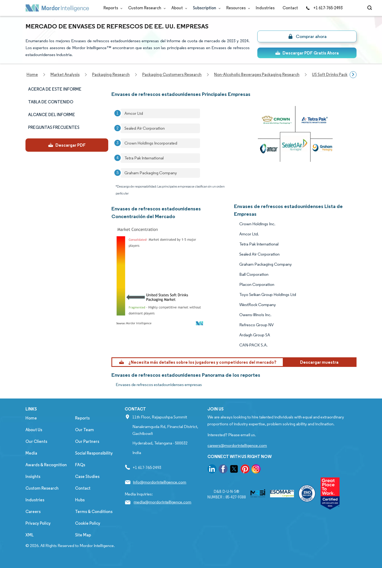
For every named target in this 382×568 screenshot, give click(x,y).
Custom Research (145, 7)
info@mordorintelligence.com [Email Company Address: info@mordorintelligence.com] (159, 482)
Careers (33, 511)
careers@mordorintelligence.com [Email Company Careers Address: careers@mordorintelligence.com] (237, 445)
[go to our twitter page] (233, 469)
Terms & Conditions (93, 511)
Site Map (83, 534)
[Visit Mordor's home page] (57, 8)
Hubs (80, 499)
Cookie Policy (87, 523)
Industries (265, 7)
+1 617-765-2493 (324, 7)
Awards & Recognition (46, 464)
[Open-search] (370, 8)
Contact (290, 7)
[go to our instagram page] (256, 469)
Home (31, 418)
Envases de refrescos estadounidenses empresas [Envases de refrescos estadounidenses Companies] (159, 384)
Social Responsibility (94, 453)
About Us (33, 429)
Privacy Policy (38, 523)
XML (29, 534)
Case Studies (87, 476)
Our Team (84, 429)
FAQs (80, 464)
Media (31, 453)
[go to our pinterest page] (245, 469)
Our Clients (36, 441)
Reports (111, 7)
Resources (237, 7)
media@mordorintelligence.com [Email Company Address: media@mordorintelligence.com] (162, 502)
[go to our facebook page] (223, 469)
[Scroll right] (353, 74)
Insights (32, 476)
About (178, 7)
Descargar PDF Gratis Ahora (307, 53)
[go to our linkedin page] (211, 469)
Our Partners (87, 441)
